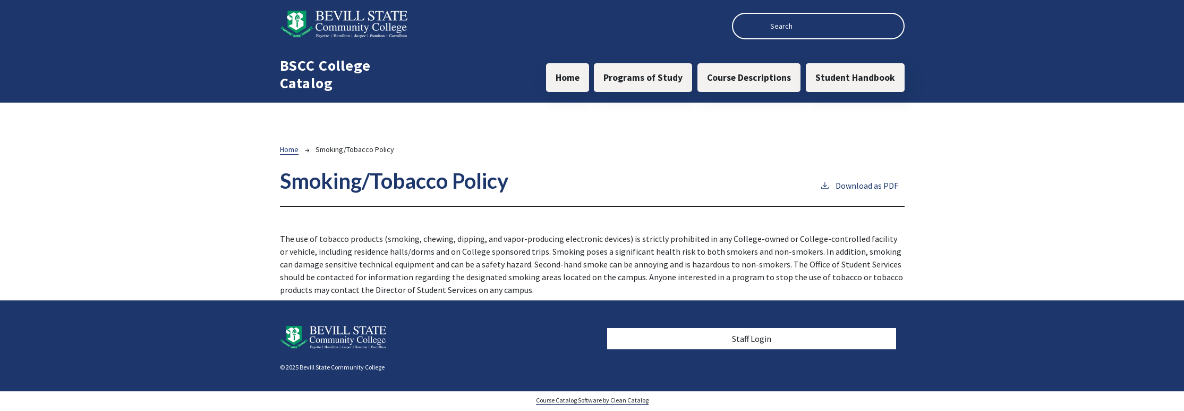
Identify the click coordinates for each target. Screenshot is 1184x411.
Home (568, 77)
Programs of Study (643, 77)
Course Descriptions (749, 77)
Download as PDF (859, 185)
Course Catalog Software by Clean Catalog (592, 400)
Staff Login (751, 338)
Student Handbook (855, 77)
